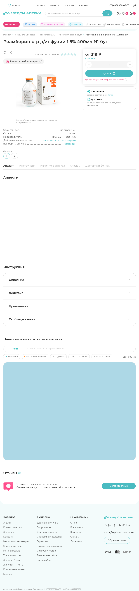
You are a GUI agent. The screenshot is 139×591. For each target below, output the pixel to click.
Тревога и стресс (13, 555)
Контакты (84, 5)
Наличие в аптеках (52, 165)
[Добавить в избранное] (5, 52)
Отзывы (75, 165)
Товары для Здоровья (25, 35)
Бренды (7, 574)
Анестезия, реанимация (70, 35)
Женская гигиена (13, 564)
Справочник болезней (50, 536)
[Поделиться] (11, 52)
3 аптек (111, 95)
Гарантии (42, 541)
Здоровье (8, 532)
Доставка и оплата (47, 522)
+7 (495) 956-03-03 (119, 5)
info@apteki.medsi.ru (119, 532)
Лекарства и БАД (47, 35)
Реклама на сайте (47, 555)
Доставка (69, 5)
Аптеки (41, 5)
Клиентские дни (12, 527)
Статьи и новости (47, 532)
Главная (7, 35)
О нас (73, 522)
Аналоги (8, 165)
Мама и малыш (11, 550)
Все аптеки (76, 527)
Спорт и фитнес (12, 546)
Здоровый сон (11, 560)
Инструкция (27, 165)
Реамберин (69, 143)
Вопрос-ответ (45, 527)
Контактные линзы (14, 569)
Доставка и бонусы (97, 165)
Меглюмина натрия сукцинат (59, 140)
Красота (8, 536)
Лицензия (54, 5)
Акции (7, 522)
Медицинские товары (16, 541)
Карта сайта (44, 560)
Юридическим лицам (49, 546)
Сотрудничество (46, 550)
